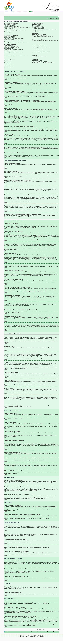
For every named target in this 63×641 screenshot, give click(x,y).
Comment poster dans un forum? (9, 45)
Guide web (19, 12)
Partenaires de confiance (39, 635)
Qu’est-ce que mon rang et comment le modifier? (11, 41)
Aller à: (35, 629)
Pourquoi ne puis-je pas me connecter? (10, 24)
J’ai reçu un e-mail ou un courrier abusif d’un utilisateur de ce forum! (42, 36)
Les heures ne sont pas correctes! (9, 37)
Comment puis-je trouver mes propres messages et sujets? (41, 47)
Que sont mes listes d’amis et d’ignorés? (38, 39)
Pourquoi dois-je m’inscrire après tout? (10, 25)
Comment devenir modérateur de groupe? (38, 28)
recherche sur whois (24, 618)
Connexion (57, 18)
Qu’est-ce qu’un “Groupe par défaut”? (37, 30)
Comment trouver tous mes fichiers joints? (38, 57)
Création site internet (54, 12)
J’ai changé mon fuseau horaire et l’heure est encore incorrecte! (14, 38)
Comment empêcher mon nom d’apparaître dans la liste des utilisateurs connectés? (17, 27)
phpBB (22, 636)
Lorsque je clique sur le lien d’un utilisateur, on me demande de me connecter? (17, 42)
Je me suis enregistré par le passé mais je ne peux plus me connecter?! (15, 30)
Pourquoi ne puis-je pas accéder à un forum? (11, 51)
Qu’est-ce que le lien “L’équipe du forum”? (38, 31)
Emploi (25, 12)
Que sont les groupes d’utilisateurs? (37, 26)
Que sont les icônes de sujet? (8, 67)
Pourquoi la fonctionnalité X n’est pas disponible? (39, 61)
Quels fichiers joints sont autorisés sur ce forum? (39, 56)
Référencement (6, 12)
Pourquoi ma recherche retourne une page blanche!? (40, 45)
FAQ (48, 18)
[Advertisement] (24, 14)
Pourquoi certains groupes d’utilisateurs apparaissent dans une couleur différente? (44, 29)
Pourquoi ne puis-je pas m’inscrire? (9, 32)
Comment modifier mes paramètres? (9, 36)
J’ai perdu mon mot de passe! (8, 28)
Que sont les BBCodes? (7, 60)
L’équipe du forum (34, 631)
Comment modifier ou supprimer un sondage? (11, 50)
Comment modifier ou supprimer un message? (11, 46)
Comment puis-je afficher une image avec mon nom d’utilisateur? (14, 40)
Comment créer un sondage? (8, 48)
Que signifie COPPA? (7, 31)
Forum (31, 12)
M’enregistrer (52, 18)
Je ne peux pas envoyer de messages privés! (39, 34)
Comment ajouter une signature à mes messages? (12, 47)
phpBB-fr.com (43, 636)
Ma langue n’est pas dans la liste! (9, 39)
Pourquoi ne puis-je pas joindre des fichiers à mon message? (13, 52)
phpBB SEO (35, 636)
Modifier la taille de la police (58, 16)
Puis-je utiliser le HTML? (8, 61)
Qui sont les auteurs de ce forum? (37, 60)
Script (13, 12)
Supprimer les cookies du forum (42, 631)
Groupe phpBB (44, 601)
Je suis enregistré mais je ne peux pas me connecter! (12, 29)
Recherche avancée (56, 10)
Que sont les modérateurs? (36, 25)
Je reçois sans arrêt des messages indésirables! (39, 35)
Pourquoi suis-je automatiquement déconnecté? (11, 26)
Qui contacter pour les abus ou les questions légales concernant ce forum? (43, 62)
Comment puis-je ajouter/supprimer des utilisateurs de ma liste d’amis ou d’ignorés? (45, 40)
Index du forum (7, 631)
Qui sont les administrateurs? (36, 24)
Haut (6, 79)
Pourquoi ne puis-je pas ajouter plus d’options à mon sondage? (13, 49)
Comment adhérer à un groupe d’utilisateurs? (39, 27)
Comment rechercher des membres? (37, 46)
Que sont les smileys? (7, 62)
